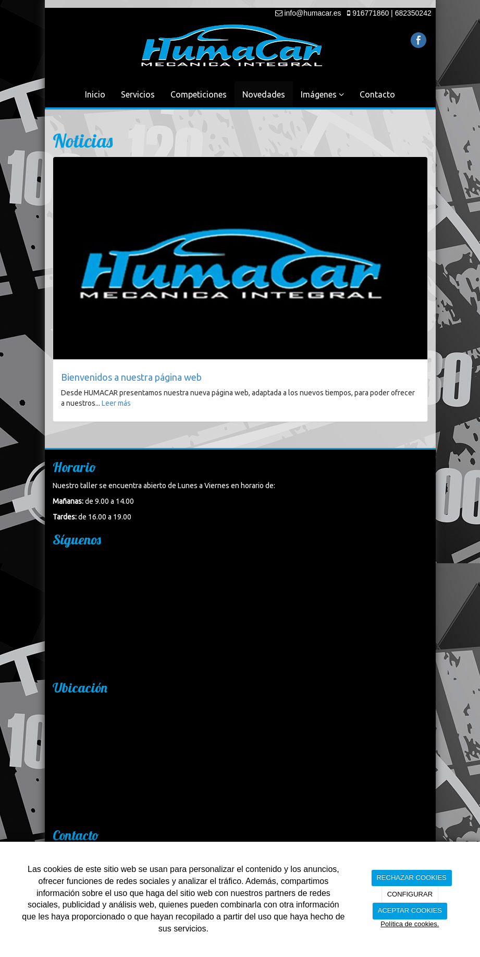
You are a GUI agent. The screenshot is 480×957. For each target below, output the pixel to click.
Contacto (377, 94)
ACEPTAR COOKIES (410, 910)
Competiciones (198, 94)
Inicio (95, 94)
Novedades (263, 94)
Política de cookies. (409, 924)
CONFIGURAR (410, 894)
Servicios (138, 94)
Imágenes (322, 94)
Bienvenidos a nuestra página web (131, 377)
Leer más (116, 403)
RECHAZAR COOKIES (411, 877)
